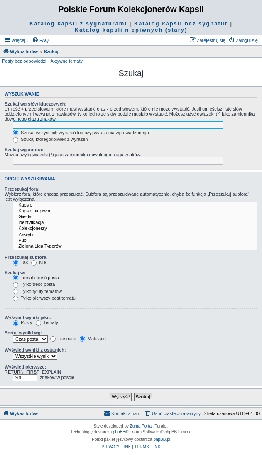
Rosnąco (63, 338)
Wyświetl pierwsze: (25, 366)
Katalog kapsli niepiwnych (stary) (131, 30)
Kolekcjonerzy (135, 228)
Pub (135, 240)
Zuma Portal (141, 426)
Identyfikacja (135, 223)
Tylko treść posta (34, 284)
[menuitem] (40, 40)
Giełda (135, 217)
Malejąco (93, 338)
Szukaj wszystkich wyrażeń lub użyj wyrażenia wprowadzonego (81, 132)
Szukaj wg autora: (24, 149)
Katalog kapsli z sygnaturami (78, 23)
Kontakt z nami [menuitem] (123, 413)
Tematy (47, 322)
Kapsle (135, 205)
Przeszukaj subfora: (26, 257)
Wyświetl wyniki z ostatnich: (35, 349)
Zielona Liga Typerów (135, 246)
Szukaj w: (15, 272)
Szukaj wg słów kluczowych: (35, 103)
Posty (22, 322)
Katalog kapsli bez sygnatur (181, 23)
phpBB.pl (161, 439)
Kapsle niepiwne (135, 211)
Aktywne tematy (66, 61)
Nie (38, 262)
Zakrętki (135, 235)
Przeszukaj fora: (22, 189)
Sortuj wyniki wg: (23, 332)
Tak (20, 262)
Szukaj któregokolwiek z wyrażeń (50, 139)
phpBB (119, 432)
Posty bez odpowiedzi (24, 61)
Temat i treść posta (36, 277)
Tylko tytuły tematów (37, 291)
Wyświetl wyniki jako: (28, 317)
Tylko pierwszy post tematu (44, 297)
